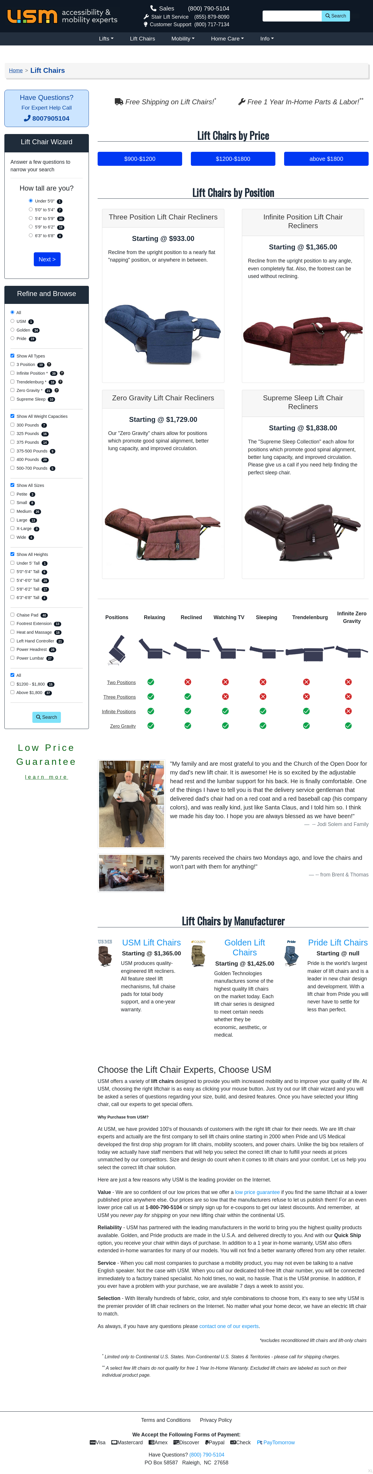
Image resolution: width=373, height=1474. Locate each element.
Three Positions (119, 697)
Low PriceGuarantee (46, 761)
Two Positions (121, 682)
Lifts (104, 39)
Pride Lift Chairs (338, 942)
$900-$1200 (140, 159)
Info (265, 39)
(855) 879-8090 (211, 17)
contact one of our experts (228, 1326)
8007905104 (50, 118)
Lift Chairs (142, 39)
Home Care (225, 39)
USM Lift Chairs (151, 942)
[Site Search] (292, 16)
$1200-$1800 (233, 159)
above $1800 (326, 159)
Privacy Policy (216, 1420)
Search (336, 15)
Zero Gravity (123, 726)
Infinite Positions (119, 711)
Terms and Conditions (166, 1420)
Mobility (180, 39)
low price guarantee (257, 1192)
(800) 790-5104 (208, 8)
